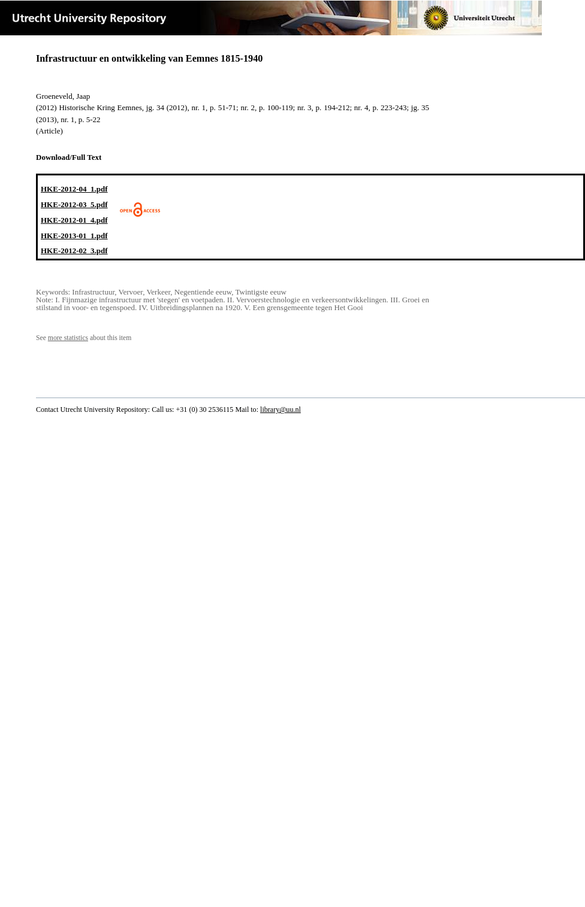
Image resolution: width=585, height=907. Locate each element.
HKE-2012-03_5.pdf (74, 204)
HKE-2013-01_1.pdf (74, 235)
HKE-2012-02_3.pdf (74, 250)
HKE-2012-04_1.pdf (74, 188)
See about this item (83, 338)
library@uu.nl (280, 409)
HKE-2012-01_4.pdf (74, 220)
